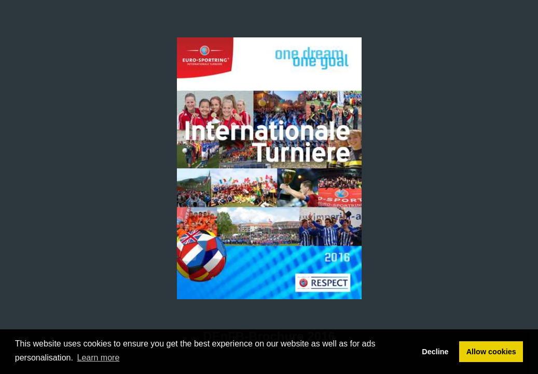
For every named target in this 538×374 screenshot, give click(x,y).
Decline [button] (435, 352)
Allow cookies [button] (491, 352)
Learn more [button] (98, 357)
